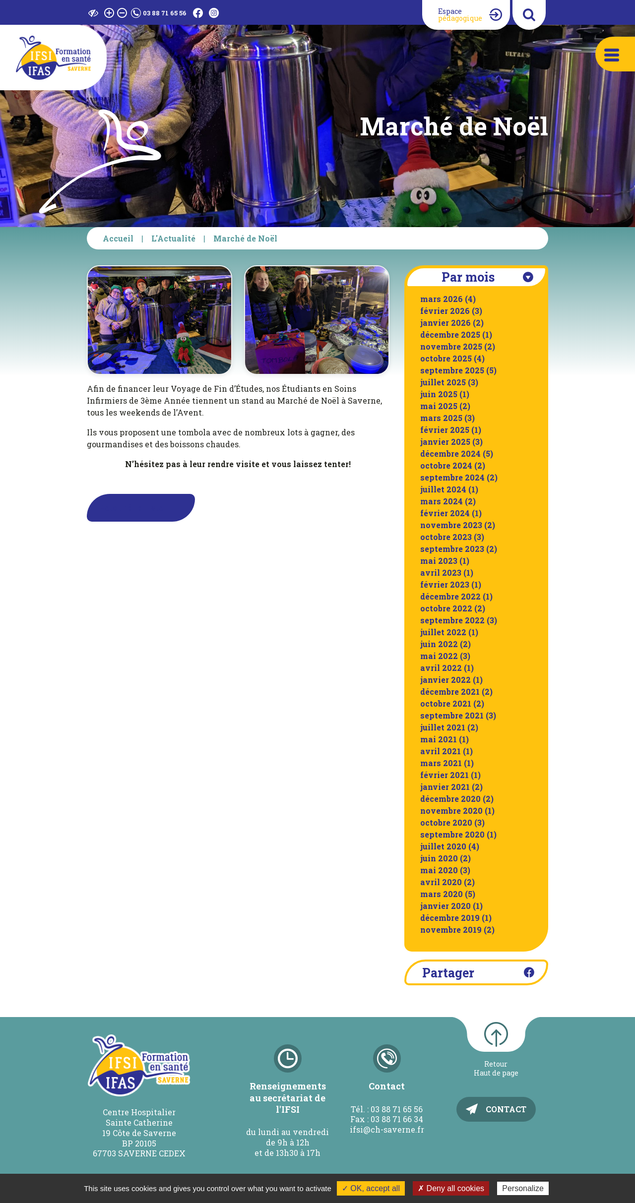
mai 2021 (438, 739)
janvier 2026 (445, 322)
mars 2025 (441, 418)
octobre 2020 (446, 822)
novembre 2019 (451, 929)
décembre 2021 (450, 691)
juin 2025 (438, 394)
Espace (460, 14)
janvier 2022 (445, 679)
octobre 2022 (446, 608)
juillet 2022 (443, 632)
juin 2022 (439, 644)
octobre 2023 (446, 537)
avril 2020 (441, 882)
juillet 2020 (443, 846)
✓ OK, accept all (371, 1188)
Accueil (118, 238)
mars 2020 (441, 894)
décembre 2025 (450, 334)
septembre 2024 (452, 477)
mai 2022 (439, 656)
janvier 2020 (445, 906)
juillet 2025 (443, 382)
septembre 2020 (452, 834)
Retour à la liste (131, 507)
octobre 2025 (446, 358)
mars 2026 (441, 299)
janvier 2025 (445, 441)
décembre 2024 (450, 453)
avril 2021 (440, 751)
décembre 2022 (450, 596)
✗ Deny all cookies (451, 1188)
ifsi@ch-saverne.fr (387, 1129)
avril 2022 (441, 667)
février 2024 (445, 513)
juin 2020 (439, 858)
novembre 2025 (451, 346)
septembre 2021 (452, 715)
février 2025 (444, 429)
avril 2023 (440, 572)
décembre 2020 (450, 798)
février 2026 (445, 310)
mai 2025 (438, 406)
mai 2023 (438, 560)
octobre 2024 (446, 465)
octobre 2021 (445, 703)
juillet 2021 (442, 727)
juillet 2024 (443, 489)
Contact (506, 1109)
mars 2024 (441, 501)
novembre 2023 (451, 525)
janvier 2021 (445, 787)
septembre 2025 (452, 370)
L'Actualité (173, 238)
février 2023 (444, 584)
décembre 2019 (450, 917)
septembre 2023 (452, 548)
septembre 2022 (452, 620)
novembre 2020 (451, 810)
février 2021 (444, 775)
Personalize (523, 1188)
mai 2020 (439, 870)
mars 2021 (441, 763)
